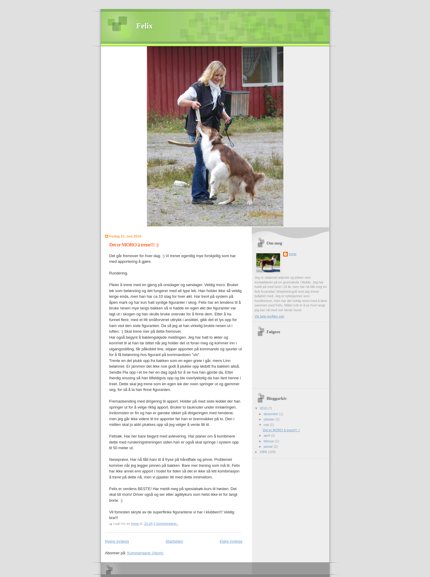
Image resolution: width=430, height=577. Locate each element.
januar (269, 446)
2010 (264, 408)
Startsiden (174, 541)
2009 (264, 452)
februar (269, 441)
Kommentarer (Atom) (145, 553)
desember (271, 414)
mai (267, 424)
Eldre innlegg (231, 541)
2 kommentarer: (165, 523)
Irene (293, 254)
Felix (144, 26)
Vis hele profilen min (269, 316)
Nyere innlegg (117, 541)
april (267, 435)
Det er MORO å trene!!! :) (133, 245)
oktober (270, 419)
